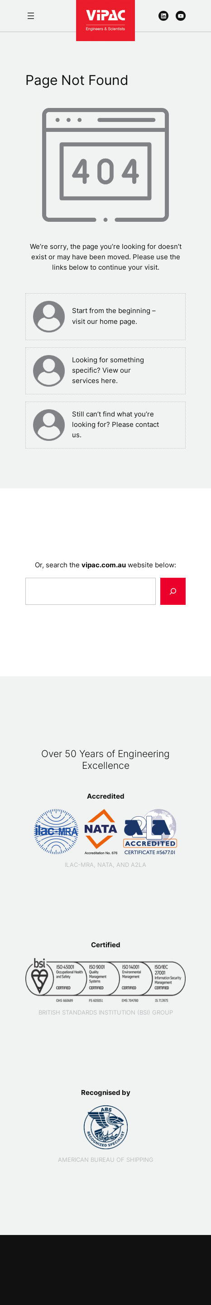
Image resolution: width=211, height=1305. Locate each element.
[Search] (173, 591)
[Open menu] (30, 15)
